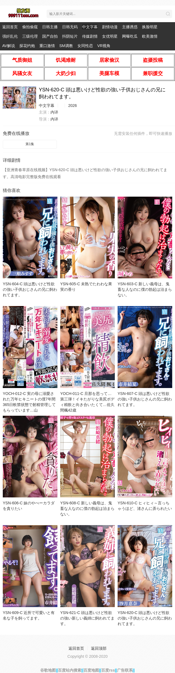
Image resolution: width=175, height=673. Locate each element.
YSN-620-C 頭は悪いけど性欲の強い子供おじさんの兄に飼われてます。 (145, 618)
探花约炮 (27, 45)
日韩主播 (50, 27)
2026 (72, 105)
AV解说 (8, 45)
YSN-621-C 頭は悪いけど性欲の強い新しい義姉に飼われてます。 (87, 618)
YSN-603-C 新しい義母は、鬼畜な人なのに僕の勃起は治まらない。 (145, 289)
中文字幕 (90, 27)
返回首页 (10, 27)
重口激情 (47, 45)
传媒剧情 (90, 36)
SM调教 (66, 45)
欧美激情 (150, 36)
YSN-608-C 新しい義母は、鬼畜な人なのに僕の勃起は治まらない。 (87, 508)
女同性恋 (85, 45)
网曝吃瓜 (130, 36)
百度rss (108, 670)
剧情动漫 (110, 27)
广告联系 (125, 670)
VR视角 (103, 45)
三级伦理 (30, 36)
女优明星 (110, 36)
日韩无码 (70, 27)
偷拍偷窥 (30, 27)
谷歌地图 (48, 670)
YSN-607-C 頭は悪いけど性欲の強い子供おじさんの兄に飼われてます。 (145, 399)
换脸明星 (150, 27)
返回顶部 (98, 648)
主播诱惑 (130, 27)
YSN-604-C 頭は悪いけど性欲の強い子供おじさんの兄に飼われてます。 (30, 289)
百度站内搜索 (69, 670)
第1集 (30, 144)
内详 (54, 112)
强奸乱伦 (10, 36)
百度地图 (91, 670)
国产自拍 (50, 36)
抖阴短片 (70, 36)
